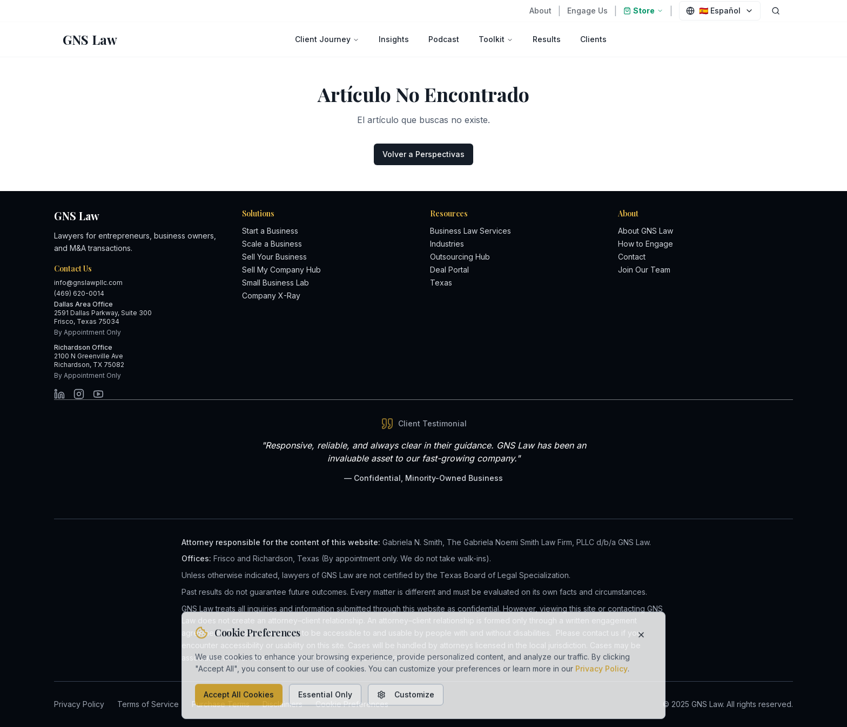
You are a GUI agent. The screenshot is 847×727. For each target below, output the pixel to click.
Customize (405, 697)
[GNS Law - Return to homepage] (90, 39)
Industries (447, 243)
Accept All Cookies (239, 697)
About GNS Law (645, 230)
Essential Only (325, 697)
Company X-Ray (271, 295)
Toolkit (496, 39)
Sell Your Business (274, 256)
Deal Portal (449, 269)
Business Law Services (470, 230)
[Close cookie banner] (641, 637)
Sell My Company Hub (281, 269)
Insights (394, 39)
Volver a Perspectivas (423, 154)
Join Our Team (644, 269)
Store (643, 10)
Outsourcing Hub (460, 256)
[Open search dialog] (775, 10)
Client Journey (327, 39)
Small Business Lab (275, 282)
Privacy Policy (601, 671)
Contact (632, 256)
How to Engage (645, 243)
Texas (441, 282)
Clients (593, 39)
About (540, 10)
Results (547, 39)
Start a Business (270, 230)
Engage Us (587, 10)
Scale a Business (272, 243)
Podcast (443, 39)
